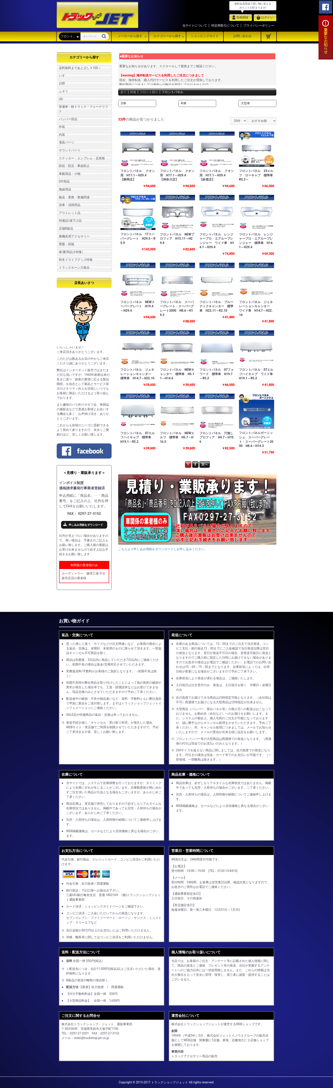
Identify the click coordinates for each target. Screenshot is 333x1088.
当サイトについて (194, 25)
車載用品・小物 (69, 173)
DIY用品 (64, 181)
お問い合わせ (242, 36)
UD (61, 99)
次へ (204, 464)
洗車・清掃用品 (69, 205)
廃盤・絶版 (66, 244)
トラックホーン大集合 (74, 267)
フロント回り (152, 92)
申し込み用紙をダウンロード (86, 524)
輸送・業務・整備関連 (74, 197)
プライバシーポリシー (258, 25)
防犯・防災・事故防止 (74, 166)
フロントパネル (178, 92)
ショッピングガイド (205, 36)
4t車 (183, 103)
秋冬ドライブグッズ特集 (76, 259)
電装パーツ (66, 142)
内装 (62, 134)
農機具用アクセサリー (74, 236)
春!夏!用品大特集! (71, 252)
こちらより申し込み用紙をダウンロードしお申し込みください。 (162, 549)
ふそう (63, 91)
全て (123, 92)
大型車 (245, 103)
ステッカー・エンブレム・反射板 (82, 158)
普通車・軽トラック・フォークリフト (83, 109)
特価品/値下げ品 (70, 220)
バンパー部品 (68, 119)
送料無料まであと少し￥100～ (80, 68)
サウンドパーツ (69, 150)
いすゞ (63, 75)
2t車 (123, 103)
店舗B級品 (66, 228)
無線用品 (65, 189)
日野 (62, 83)
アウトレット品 (69, 213)
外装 (62, 126)
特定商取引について (225, 25)
